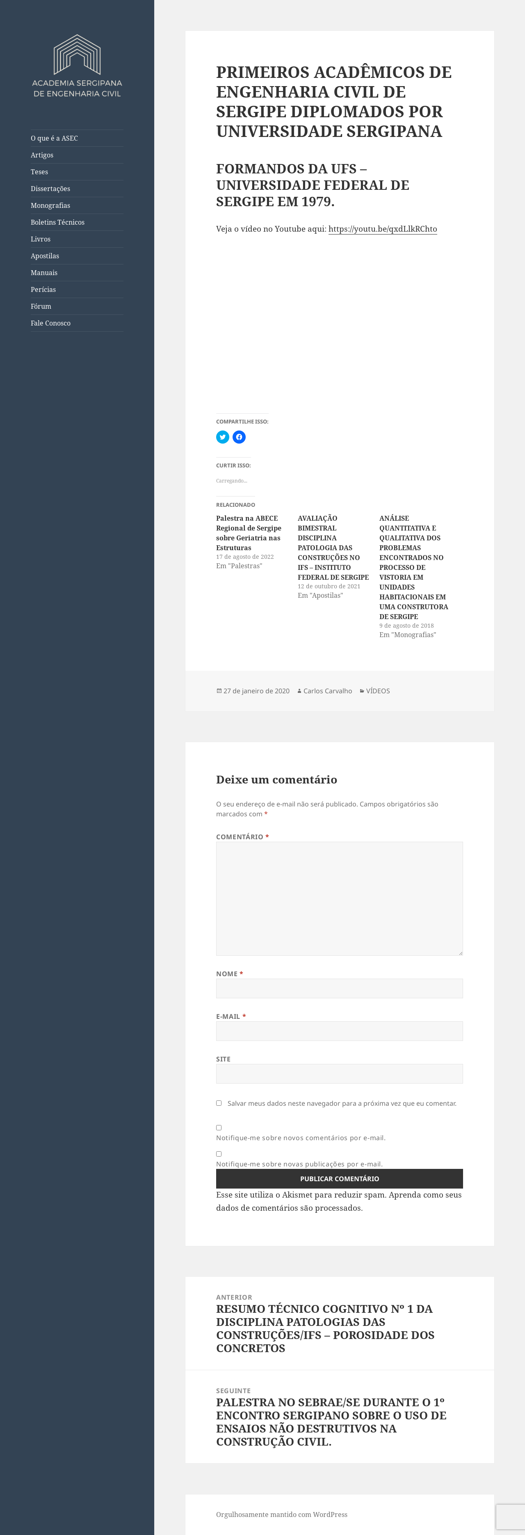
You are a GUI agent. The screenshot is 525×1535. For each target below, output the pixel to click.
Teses (39, 171)
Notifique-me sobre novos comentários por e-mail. (301, 1137)
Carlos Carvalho (328, 690)
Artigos (42, 154)
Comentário (242, 836)
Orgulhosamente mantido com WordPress (281, 1514)
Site (223, 1059)
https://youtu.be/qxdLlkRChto (383, 228)
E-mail (231, 1016)
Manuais (44, 272)
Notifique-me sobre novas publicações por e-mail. (299, 1163)
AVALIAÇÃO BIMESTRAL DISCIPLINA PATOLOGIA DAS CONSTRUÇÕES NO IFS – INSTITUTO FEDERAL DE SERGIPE (333, 548)
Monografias (50, 205)
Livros (40, 239)
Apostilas (45, 255)
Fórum (41, 306)
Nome (230, 973)
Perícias (43, 289)
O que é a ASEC (54, 138)
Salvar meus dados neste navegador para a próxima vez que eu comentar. (342, 1103)
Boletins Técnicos (57, 222)
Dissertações (50, 188)
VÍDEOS (378, 690)
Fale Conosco (51, 323)
